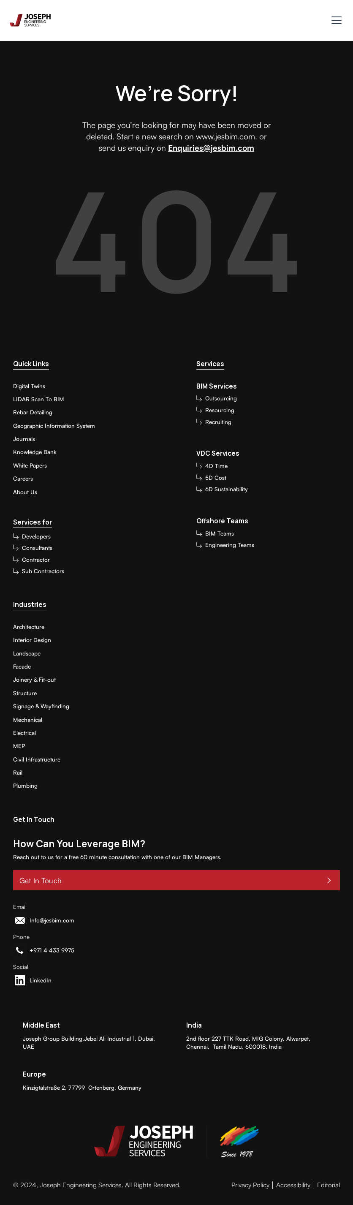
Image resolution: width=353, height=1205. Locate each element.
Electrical (24, 732)
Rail (17, 772)
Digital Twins (29, 386)
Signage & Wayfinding (41, 706)
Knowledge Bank (35, 452)
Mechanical (27, 719)
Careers (23, 478)
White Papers (30, 465)
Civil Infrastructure (36, 759)
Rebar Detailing (32, 412)
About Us (25, 492)
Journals (24, 438)
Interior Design (32, 640)
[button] (334, 20)
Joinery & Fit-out (34, 679)
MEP (19, 746)
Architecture (28, 626)
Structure (25, 693)
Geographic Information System (54, 425)
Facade (22, 666)
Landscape (27, 653)
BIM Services (216, 386)
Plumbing (25, 785)
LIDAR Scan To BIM (38, 399)
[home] (30, 20)
